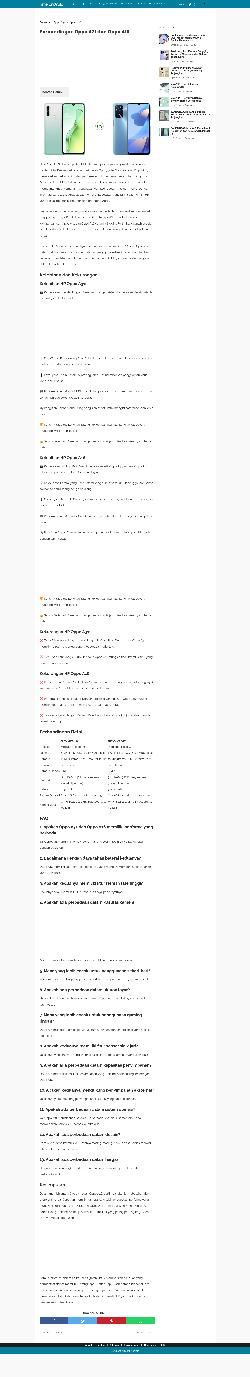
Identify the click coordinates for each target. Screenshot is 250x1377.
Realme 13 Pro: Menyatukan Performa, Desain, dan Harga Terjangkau (187, 71)
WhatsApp (110, 4)
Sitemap (114, 1367)
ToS (168, 1367)
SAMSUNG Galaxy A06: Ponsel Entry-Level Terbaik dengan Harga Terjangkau (190, 114)
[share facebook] (54, 1343)
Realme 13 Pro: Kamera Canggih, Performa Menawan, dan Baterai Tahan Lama (189, 54)
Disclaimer (153, 1367)
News (141, 4)
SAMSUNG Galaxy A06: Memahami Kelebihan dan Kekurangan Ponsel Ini (190, 131)
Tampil (58, 93)
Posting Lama (144, 1355)
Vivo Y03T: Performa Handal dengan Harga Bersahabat (186, 99)
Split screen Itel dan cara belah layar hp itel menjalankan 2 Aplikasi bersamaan (188, 38)
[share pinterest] (111, 1343)
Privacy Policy (133, 1367)
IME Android (133, 1373)
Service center (159, 4)
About (83, 1367)
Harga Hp (90, 4)
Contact (98, 1367)
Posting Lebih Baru (52, 1355)
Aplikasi (127, 4)
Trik (76, 4)
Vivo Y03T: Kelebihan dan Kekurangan (185, 85)
